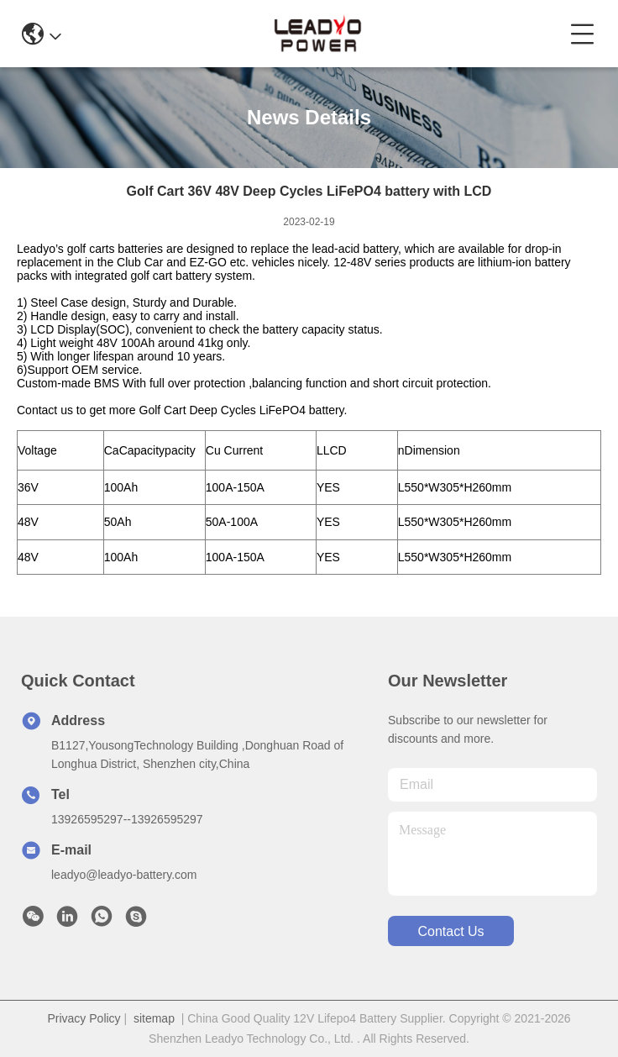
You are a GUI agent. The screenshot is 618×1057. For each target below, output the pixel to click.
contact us (450, 931)
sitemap (154, 1018)
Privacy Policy (83, 1018)
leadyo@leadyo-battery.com (123, 874)
